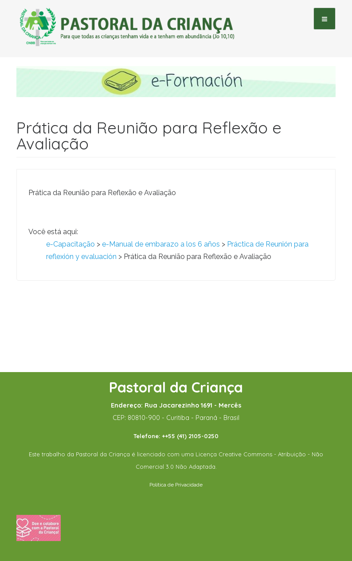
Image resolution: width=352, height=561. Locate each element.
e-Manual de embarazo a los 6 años (161, 244)
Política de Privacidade (176, 485)
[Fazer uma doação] (38, 527)
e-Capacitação (70, 244)
